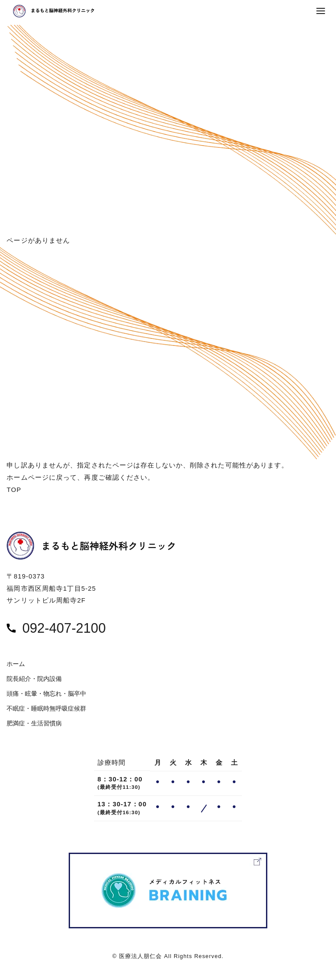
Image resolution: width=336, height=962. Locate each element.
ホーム (16, 664)
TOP (14, 489)
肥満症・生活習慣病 (34, 723)
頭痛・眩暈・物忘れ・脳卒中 (46, 693)
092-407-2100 (64, 628)
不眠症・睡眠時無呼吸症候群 (46, 708)
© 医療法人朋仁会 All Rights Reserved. (168, 956)
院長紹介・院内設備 (34, 679)
